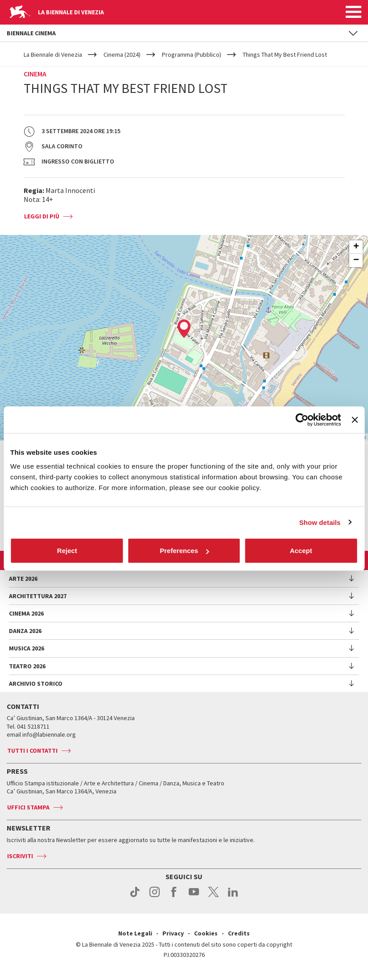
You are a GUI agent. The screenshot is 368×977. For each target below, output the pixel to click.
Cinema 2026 (26, 613)
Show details (320, 522)
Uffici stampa (28, 807)
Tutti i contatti (32, 750)
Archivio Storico (35, 683)
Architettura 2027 (37, 596)
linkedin (233, 896)
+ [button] (356, 247)
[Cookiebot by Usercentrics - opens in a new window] (302, 419)
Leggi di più (41, 216)
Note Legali (135, 933)
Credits (239, 933)
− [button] (356, 260)
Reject (67, 550)
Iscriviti (20, 856)
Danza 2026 (25, 631)
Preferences (184, 550)
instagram (154, 896)
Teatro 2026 (27, 666)
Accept (301, 550)
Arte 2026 (23, 578)
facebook (174, 896)
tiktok (135, 896)
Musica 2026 (26, 648)
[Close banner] (354, 419)
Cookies (206, 933)
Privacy (173, 933)
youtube (194, 896)
